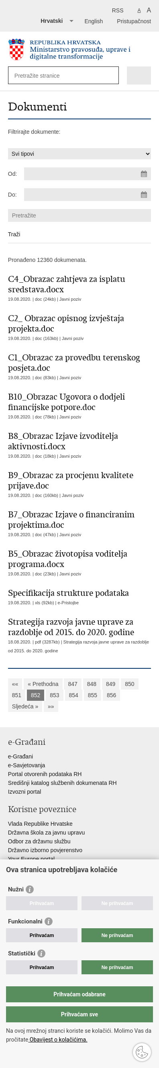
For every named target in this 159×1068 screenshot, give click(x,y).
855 (92, 695)
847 (72, 684)
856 (111, 695)
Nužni (16, 889)
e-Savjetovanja (26, 765)
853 (54, 695)
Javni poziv (70, 299)
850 (129, 684)
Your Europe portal (31, 859)
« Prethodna (43, 684)
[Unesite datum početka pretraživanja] (87, 173)
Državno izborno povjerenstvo (45, 850)
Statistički (21, 953)
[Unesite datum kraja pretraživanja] (87, 194)
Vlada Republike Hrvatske (40, 824)
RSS (118, 10)
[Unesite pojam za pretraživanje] (43, 75)
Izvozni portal (24, 791)
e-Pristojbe (68, 602)
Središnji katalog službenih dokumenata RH (62, 783)
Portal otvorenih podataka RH (45, 774)
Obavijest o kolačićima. (57, 1039)
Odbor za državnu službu (39, 841)
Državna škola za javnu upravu (46, 832)
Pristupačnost (134, 21)
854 (73, 695)
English (93, 21)
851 (16, 695)
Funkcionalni (25, 921)
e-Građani (20, 756)
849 (110, 684)
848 (91, 684)
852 (35, 695)
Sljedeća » (25, 706)
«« (15, 684)
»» (51, 706)
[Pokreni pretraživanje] (111, 75)
